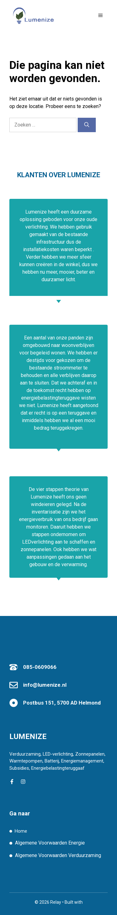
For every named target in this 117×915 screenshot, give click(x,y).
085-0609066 (39, 667)
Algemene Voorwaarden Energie (50, 843)
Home (21, 831)
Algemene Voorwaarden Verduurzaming (58, 855)
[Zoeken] (87, 125)
